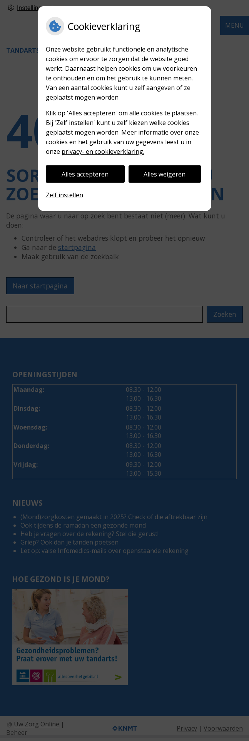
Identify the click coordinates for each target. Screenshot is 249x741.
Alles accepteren (85, 174)
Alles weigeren (164, 174)
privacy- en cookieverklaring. (103, 151)
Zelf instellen (64, 195)
